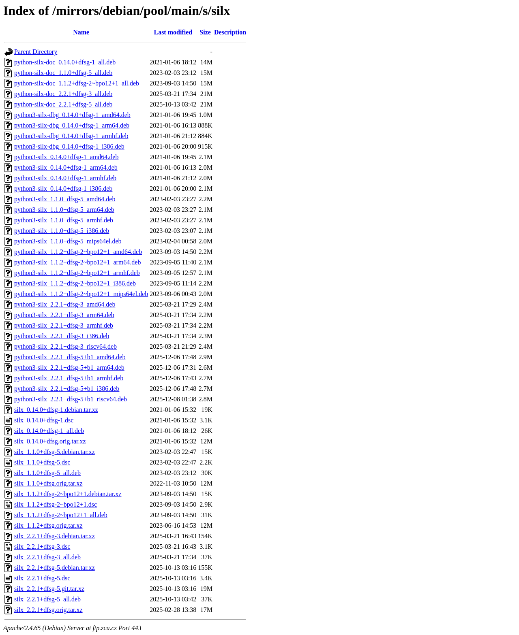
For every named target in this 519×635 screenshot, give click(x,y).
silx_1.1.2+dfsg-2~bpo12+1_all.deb (60, 514)
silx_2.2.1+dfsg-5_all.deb (47, 599)
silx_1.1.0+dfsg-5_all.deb (47, 472)
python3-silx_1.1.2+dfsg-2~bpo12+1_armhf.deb (77, 272)
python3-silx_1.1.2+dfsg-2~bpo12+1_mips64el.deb (81, 293)
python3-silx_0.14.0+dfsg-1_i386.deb (63, 188)
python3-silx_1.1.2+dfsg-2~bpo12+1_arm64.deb (77, 262)
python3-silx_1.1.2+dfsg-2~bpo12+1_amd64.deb (78, 251)
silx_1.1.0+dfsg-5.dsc (42, 462)
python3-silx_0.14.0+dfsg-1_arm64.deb (66, 167)
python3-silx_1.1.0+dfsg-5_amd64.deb (64, 199)
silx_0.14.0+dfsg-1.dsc (43, 420)
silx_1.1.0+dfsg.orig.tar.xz (48, 483)
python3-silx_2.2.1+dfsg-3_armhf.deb (63, 325)
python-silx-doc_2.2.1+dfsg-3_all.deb (63, 93)
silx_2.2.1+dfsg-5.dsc (42, 578)
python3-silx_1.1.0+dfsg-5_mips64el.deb (68, 241)
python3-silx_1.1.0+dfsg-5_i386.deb (61, 230)
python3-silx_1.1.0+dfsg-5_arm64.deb (64, 209)
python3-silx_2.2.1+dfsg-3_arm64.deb (64, 314)
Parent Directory (35, 51)
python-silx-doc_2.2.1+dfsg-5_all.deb (63, 104)
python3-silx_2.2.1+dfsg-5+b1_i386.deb (66, 388)
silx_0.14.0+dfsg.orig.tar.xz (50, 441)
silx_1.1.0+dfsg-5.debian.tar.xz (54, 451)
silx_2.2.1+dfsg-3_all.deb (47, 557)
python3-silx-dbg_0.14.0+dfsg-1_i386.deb (69, 146)
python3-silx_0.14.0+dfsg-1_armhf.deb (65, 178)
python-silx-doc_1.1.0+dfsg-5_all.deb (63, 72)
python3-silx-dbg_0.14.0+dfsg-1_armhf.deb (71, 135)
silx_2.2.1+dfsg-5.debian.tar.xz (54, 567)
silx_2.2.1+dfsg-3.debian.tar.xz (54, 536)
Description (230, 32)
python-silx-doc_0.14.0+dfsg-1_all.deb (65, 62)
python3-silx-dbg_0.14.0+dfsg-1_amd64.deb (72, 114)
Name (81, 32)
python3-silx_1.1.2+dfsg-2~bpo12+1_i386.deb (75, 283)
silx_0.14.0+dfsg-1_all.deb (49, 430)
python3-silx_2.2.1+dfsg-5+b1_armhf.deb (68, 378)
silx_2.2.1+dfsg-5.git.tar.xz (49, 588)
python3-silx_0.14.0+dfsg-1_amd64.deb (66, 156)
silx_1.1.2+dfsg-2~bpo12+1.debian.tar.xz (67, 493)
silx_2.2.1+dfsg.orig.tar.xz (48, 609)
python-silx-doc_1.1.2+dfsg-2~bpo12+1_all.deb (76, 83)
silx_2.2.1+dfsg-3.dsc (42, 546)
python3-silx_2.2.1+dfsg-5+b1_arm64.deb (69, 367)
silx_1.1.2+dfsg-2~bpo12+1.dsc (55, 504)
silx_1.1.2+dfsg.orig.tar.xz (48, 525)
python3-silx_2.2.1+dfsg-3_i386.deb (61, 335)
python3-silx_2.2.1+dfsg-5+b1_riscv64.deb (70, 399)
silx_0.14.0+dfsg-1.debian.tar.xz (56, 409)
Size (205, 32)
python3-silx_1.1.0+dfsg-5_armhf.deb (63, 220)
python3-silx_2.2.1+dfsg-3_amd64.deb (64, 304)
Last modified (173, 32)
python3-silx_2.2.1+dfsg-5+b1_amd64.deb (69, 357)
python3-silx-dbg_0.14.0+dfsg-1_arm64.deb (71, 125)
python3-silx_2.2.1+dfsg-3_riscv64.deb (65, 346)
